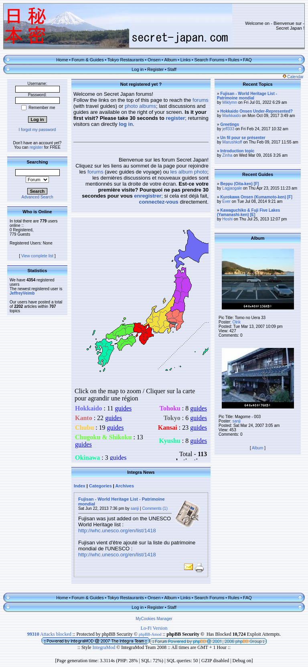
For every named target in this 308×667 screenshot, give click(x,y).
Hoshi (227, 219)
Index (79, 485)
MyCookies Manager (154, 618)
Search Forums (209, 59)
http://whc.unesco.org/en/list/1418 (117, 531)
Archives (125, 485)
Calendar (293, 77)
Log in (138, 69)
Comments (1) (154, 508)
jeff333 (228, 129)
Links (185, 59)
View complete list (37, 256)
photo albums (140, 106)
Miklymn (229, 102)
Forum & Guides (88, 59)
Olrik (236, 322)
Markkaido (231, 115)
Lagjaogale (232, 188)
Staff (171, 69)
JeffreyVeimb (22, 293)
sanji (135, 508)
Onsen (154, 59)
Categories (100, 485)
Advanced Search (37, 197)
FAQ (247, 59)
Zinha (227, 155)
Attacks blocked (49, 634)
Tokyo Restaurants (125, 59)
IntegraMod (105, 647)
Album (170, 59)
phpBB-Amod (150, 634)
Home (62, 59)
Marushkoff (232, 142)
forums (200, 100)
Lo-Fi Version (154, 628)
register (36, 147)
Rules (233, 59)
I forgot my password (37, 129)
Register (155, 69)
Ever (226, 201)
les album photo (188, 172)
